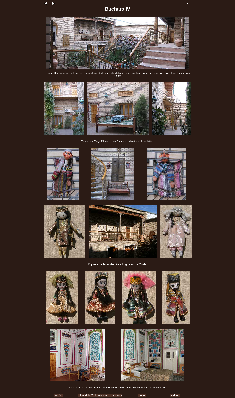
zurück (59, 395)
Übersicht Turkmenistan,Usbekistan (100, 395)
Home (142, 395)
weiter (175, 395)
